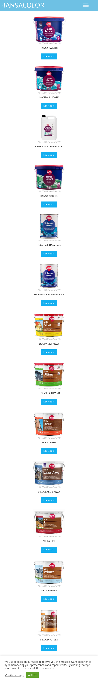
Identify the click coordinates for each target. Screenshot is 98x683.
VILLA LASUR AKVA (49, 491)
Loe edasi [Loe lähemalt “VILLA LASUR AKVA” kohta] (48, 500)
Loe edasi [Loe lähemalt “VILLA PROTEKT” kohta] (48, 648)
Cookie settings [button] (14, 675)
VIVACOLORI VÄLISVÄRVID (48, 43)
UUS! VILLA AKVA (49, 343)
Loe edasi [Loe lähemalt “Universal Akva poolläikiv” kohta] (48, 303)
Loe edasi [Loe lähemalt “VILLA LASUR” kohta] (48, 450)
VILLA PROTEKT (49, 639)
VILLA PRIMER (49, 590)
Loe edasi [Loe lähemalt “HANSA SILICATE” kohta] (48, 105)
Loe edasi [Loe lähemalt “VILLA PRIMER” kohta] (48, 598)
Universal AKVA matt (49, 244)
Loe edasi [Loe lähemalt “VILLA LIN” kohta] (48, 549)
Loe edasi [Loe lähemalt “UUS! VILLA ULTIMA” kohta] (48, 401)
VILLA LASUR (48, 442)
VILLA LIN (49, 540)
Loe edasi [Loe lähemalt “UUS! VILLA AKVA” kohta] (48, 352)
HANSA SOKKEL (49, 195)
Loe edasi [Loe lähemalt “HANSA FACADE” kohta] (48, 56)
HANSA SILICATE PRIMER (49, 146)
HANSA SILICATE (49, 97)
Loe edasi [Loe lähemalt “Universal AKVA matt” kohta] (48, 253)
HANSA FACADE (49, 47)
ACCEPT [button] (32, 674)
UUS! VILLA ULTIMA (49, 393)
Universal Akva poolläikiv (49, 294)
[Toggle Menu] (86, 5)
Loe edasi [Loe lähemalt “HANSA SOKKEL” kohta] (48, 204)
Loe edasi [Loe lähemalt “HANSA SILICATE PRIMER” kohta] (48, 155)
